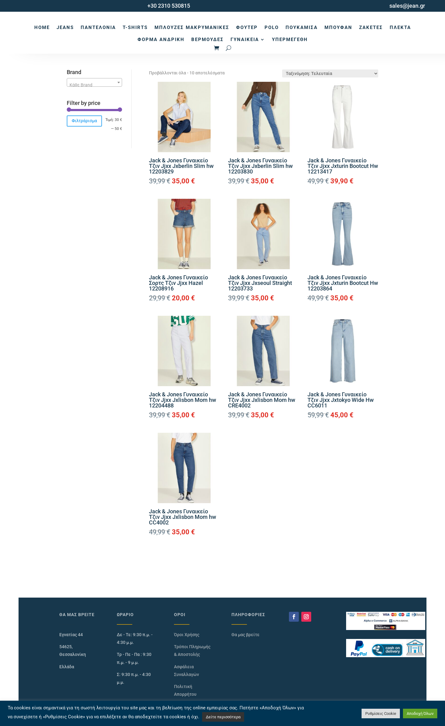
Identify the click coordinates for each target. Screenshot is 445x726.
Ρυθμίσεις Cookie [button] (380, 713)
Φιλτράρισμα (84, 120)
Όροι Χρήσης (186, 634)
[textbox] (94, 84)
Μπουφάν (338, 27)
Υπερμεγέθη (290, 39)
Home (42, 27)
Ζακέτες (371, 27)
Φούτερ (247, 27)
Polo (272, 27)
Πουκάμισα (302, 27)
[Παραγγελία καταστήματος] (330, 73)
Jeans (65, 27)
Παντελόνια (98, 27)
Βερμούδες (207, 39)
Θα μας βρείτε (245, 634)
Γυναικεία (245, 39)
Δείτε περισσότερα (223, 717)
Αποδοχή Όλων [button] (420, 713)
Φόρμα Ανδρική (161, 39)
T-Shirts (135, 27)
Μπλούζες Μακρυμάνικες (192, 27)
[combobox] (94, 82)
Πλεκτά (400, 27)
